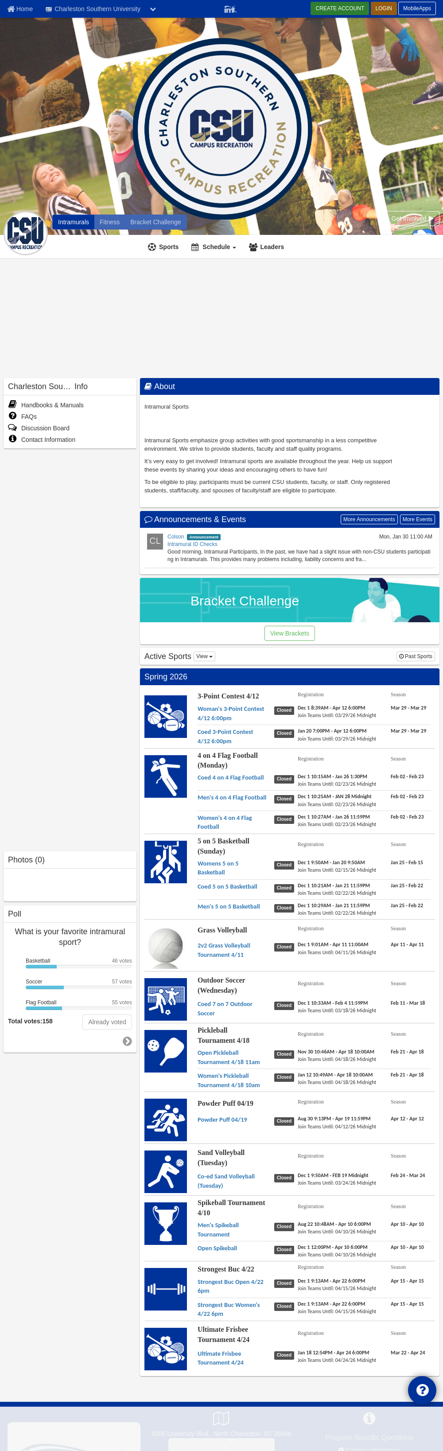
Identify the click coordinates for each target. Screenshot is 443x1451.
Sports (169, 246)
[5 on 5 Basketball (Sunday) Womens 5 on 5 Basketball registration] (331, 862)
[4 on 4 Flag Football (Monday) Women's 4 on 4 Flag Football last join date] (337, 824)
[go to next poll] (127, 1041)
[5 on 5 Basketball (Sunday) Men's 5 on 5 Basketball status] (286, 908)
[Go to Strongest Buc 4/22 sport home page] (165, 1289)
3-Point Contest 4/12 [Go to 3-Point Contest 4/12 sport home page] (228, 696)
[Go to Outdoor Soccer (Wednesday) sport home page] (165, 999)
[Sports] (164, 246)
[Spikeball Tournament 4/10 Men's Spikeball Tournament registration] (334, 1224)
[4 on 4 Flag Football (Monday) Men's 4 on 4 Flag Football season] (407, 796)
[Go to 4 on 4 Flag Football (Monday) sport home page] (165, 776)
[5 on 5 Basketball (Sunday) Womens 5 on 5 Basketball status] (286, 865)
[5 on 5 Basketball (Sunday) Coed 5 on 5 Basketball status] (286, 888)
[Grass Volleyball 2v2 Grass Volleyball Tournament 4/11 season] (407, 944)
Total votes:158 (30, 1021)
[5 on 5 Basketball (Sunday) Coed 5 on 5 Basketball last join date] (337, 893)
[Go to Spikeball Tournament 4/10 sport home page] (165, 1224)
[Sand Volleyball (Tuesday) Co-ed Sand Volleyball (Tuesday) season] (408, 1175)
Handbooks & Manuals (46, 405)
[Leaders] (268, 246)
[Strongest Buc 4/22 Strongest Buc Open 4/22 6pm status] (286, 1283)
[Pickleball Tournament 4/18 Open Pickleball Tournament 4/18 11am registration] (336, 1052)
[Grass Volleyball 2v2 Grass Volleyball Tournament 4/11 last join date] (337, 952)
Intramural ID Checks (192, 544)
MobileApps (417, 8)
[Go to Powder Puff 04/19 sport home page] (165, 1120)
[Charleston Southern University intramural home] (73, 222)
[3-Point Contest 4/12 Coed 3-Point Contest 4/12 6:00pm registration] (332, 731)
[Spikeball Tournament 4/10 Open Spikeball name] (217, 1248)
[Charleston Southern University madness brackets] (155, 222)
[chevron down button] (153, 9)
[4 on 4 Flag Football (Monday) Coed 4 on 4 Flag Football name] (231, 777)
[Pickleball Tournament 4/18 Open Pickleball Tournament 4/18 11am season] (407, 1052)
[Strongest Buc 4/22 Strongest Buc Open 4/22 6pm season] (407, 1281)
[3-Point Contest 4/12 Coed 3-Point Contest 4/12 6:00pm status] (286, 733)
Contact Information (41, 439)
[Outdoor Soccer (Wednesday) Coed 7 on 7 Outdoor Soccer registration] (333, 1003)
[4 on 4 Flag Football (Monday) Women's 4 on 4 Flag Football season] (407, 817)
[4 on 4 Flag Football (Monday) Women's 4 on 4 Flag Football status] (286, 819)
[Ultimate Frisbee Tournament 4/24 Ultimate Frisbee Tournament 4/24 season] (408, 1353)
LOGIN (384, 8)
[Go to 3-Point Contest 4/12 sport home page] (165, 716)
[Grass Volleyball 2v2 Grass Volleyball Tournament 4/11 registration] (333, 944)
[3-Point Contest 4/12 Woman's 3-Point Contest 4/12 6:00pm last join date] (337, 715)
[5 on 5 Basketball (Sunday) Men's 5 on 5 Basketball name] (229, 906)
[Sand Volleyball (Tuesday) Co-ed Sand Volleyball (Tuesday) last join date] (337, 1183)
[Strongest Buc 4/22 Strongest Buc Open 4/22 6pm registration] (331, 1281)
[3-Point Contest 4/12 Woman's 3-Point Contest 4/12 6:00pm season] (408, 708)
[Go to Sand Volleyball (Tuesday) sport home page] (165, 1172)
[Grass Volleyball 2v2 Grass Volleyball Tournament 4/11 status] (286, 947)
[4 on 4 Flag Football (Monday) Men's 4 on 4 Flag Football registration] (335, 796)
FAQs (22, 416)
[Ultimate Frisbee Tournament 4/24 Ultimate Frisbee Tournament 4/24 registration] (333, 1353)
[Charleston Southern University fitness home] (109, 222)
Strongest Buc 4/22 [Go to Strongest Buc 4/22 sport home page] (226, 1269)
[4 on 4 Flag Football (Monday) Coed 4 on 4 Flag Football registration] (332, 776)
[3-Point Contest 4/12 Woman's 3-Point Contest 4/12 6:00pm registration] (331, 708)
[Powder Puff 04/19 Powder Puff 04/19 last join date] (337, 1126)
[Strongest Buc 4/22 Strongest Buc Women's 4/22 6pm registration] (331, 1304)
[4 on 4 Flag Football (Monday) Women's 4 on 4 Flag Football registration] (334, 817)
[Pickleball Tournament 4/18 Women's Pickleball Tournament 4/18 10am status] (286, 1077)
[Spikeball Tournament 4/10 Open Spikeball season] (407, 1247)
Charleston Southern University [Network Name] (92, 9)
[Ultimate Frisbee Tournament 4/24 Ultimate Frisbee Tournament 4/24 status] (286, 1355)
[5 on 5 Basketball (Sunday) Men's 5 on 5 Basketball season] (407, 905)
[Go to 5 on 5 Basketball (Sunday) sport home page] (165, 861)
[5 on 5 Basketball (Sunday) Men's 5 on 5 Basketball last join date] (337, 913)
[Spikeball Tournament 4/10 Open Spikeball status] (286, 1249)
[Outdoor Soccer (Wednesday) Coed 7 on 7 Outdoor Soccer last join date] (337, 1010)
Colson (175, 537)
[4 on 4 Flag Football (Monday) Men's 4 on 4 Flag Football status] (286, 799)
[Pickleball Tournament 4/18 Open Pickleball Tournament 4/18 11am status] (286, 1054)
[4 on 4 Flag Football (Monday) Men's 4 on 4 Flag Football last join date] (337, 804)
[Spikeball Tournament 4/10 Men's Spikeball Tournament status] (286, 1226)
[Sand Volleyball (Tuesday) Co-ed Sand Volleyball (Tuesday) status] (286, 1177)
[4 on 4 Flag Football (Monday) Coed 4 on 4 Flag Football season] (407, 776)
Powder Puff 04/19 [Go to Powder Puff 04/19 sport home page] (225, 1103)
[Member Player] (230, 8)
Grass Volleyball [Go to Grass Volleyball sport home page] (222, 930)
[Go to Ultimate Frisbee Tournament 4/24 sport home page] (165, 1349)
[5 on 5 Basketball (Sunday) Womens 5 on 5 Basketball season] (407, 862)
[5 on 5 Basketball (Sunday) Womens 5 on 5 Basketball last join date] (337, 870)
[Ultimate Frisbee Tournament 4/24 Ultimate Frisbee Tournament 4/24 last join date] (337, 1360)
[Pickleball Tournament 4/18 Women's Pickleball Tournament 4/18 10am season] (407, 1075)
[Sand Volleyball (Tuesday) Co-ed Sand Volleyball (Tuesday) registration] (333, 1175)
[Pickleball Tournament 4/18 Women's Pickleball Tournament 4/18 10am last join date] (337, 1082)
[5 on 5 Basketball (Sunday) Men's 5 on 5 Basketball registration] (334, 905)
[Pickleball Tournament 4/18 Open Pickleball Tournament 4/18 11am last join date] (337, 1059)
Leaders (272, 246)
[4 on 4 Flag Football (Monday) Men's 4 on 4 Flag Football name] (232, 797)
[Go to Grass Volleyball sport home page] (165, 955)
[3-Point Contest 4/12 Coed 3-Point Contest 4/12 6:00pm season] (408, 731)
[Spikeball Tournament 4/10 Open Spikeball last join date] (337, 1255)
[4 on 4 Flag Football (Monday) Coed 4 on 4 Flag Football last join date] (337, 784)
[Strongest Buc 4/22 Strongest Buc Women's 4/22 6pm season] (407, 1304)
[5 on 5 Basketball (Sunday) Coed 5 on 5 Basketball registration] (334, 885)
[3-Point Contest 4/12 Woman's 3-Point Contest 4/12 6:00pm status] (286, 710)
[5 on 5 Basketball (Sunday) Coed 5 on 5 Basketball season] (407, 885)
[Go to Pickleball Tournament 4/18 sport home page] (165, 1051)
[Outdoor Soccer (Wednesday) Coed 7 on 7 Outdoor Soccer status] (286, 1005)
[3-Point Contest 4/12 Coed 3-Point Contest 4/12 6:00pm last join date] (337, 739)
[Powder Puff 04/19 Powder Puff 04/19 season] (407, 1119)
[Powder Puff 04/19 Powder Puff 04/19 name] (222, 1119)
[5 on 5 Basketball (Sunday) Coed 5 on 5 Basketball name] (227, 886)
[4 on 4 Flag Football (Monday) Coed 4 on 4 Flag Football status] (286, 779)
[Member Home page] (20, 8)
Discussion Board (39, 428)
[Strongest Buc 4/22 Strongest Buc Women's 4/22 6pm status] (286, 1306)
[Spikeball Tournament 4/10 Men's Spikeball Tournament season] (407, 1224)
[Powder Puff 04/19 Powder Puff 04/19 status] (286, 1121)
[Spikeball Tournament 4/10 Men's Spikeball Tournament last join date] (337, 1232)
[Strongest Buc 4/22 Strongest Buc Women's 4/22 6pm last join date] (337, 1311)
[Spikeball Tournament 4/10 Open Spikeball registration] (333, 1247)
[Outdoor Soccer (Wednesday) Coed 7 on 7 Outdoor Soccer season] (408, 1003)
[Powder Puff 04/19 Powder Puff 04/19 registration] (334, 1119)
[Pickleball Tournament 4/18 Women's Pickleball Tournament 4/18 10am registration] (335, 1075)
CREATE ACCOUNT (339, 8)
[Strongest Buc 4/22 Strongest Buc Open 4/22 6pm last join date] (337, 1288)
